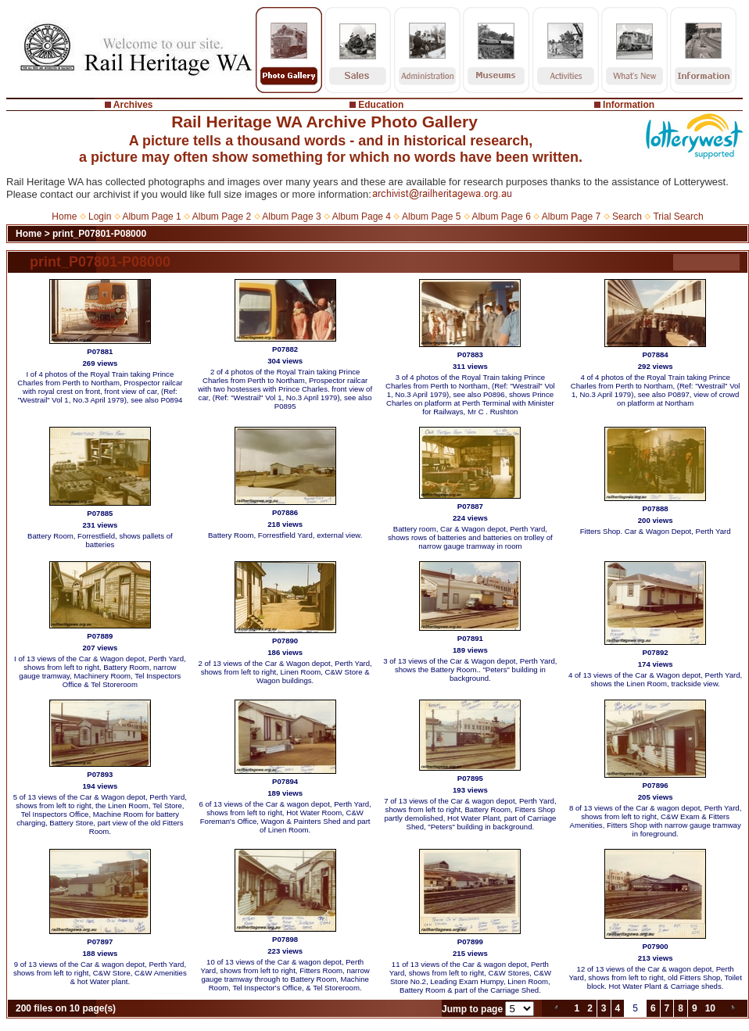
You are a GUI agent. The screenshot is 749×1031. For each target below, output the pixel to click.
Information (628, 104)
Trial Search (678, 216)
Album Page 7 (571, 216)
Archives (133, 104)
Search (627, 216)
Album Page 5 (431, 216)
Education (380, 104)
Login (99, 216)
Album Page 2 (221, 216)
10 (710, 1008)
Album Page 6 (500, 216)
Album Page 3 (291, 216)
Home (64, 216)
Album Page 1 (151, 216)
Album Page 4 (361, 216)
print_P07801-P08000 (99, 233)
